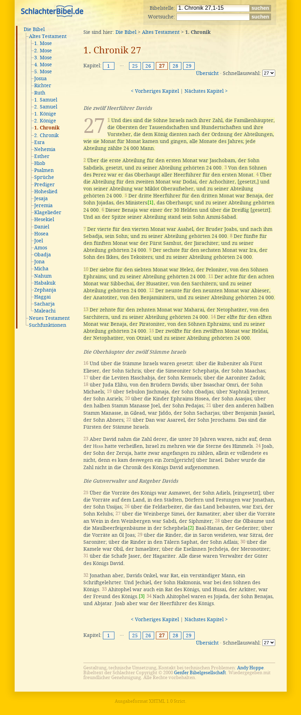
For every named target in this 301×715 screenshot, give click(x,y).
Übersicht (207, 73)
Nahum (43, 276)
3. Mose (43, 57)
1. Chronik (47, 128)
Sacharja (44, 304)
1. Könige (45, 113)
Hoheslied (46, 191)
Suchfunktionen (47, 325)
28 (175, 66)
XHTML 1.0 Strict (167, 701)
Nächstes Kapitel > (206, 91)
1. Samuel (45, 100)
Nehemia (44, 149)
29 (188, 66)
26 (148, 66)
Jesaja (41, 198)
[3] (142, 596)
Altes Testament (48, 36)
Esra (39, 142)
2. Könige (45, 120)
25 (135, 66)
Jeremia (43, 205)
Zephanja (45, 290)
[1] (150, 202)
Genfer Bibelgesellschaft (200, 672)
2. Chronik (46, 135)
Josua (40, 78)
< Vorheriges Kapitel (155, 91)
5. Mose (43, 71)
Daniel (41, 226)
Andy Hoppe (250, 667)
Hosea (41, 233)
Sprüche (44, 177)
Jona (39, 261)
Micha (41, 268)
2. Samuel (45, 107)
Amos (40, 247)
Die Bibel (34, 29)
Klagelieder (47, 212)
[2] (191, 527)
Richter (42, 85)
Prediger (44, 184)
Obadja (42, 254)
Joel (38, 240)
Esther (42, 156)
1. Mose (43, 43)
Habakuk (44, 283)
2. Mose (43, 50)
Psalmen (44, 170)
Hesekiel (44, 219)
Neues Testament (49, 318)
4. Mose (43, 64)
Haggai (42, 297)
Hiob (39, 163)
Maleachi (44, 311)
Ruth (39, 93)
